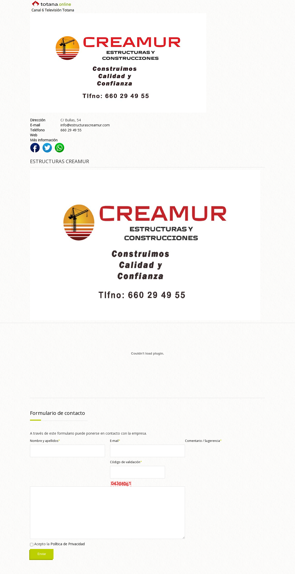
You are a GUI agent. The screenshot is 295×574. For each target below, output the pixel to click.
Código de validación (126, 462)
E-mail (115, 441)
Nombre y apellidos (45, 441)
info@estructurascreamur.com (85, 125)
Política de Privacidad (67, 543)
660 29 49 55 (71, 130)
